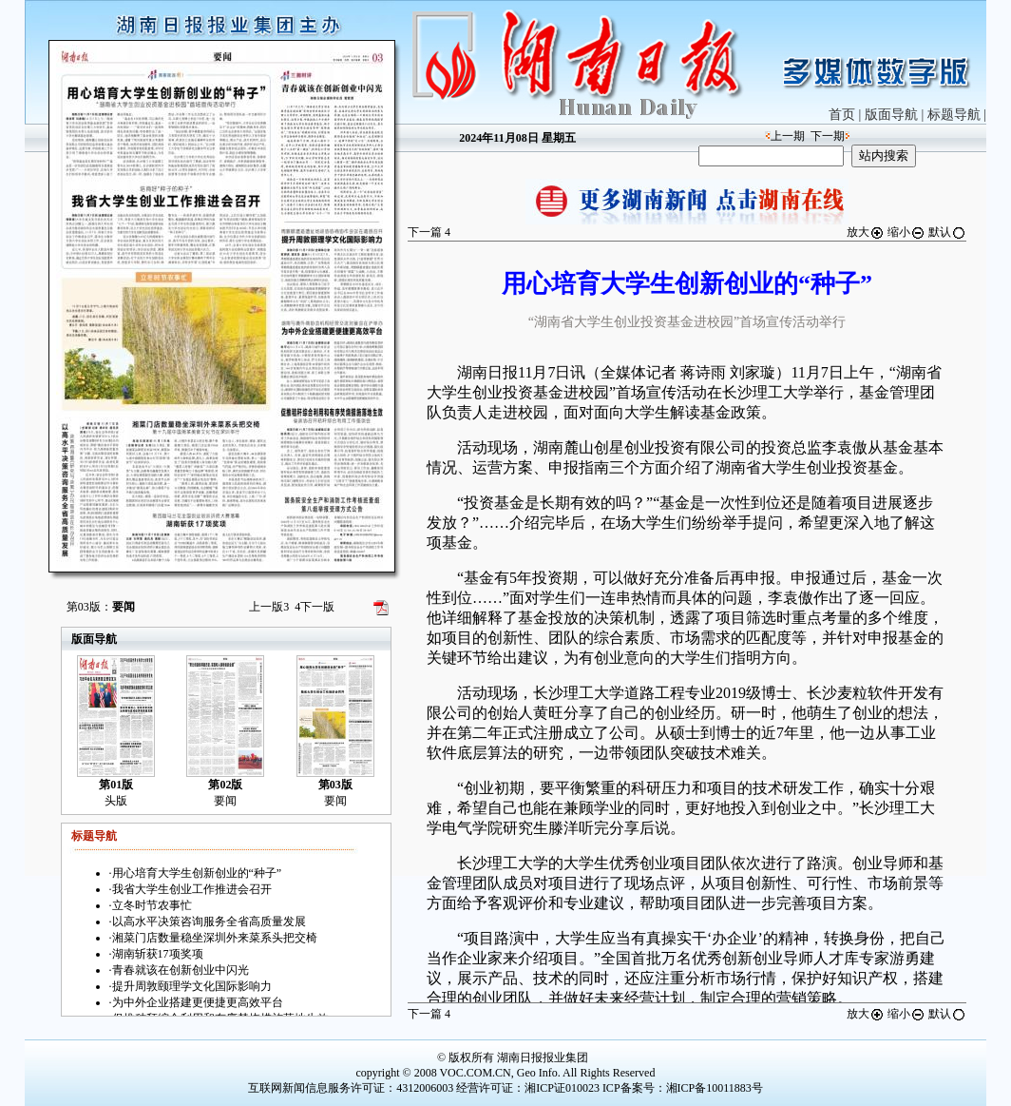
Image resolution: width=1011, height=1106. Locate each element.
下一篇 (429, 232)
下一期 (828, 136)
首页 (842, 114)
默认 (947, 232)
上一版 (269, 606)
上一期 (788, 136)
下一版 (314, 606)
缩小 (906, 232)
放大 (866, 232)
